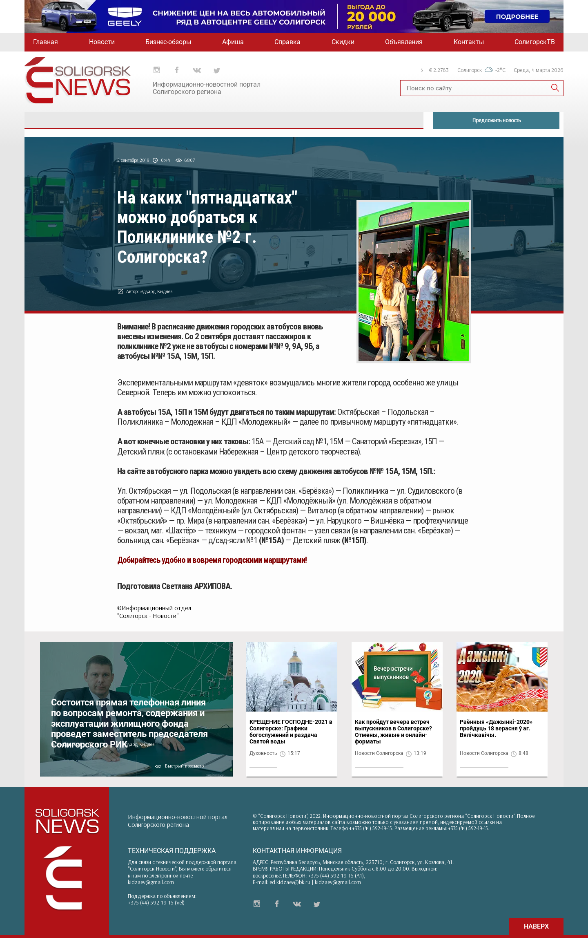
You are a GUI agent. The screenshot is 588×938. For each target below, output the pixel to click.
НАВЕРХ (536, 926)
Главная (45, 42)
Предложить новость (496, 120)
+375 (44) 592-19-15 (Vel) (156, 902)
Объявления (404, 42)
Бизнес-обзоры (168, 42)
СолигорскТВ (534, 42)
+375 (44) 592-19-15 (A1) (336, 875)
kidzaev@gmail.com (151, 882)
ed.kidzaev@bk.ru (290, 882)
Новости (102, 42)
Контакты (469, 42)
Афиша (233, 42)
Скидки (343, 42)
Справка (287, 42)
